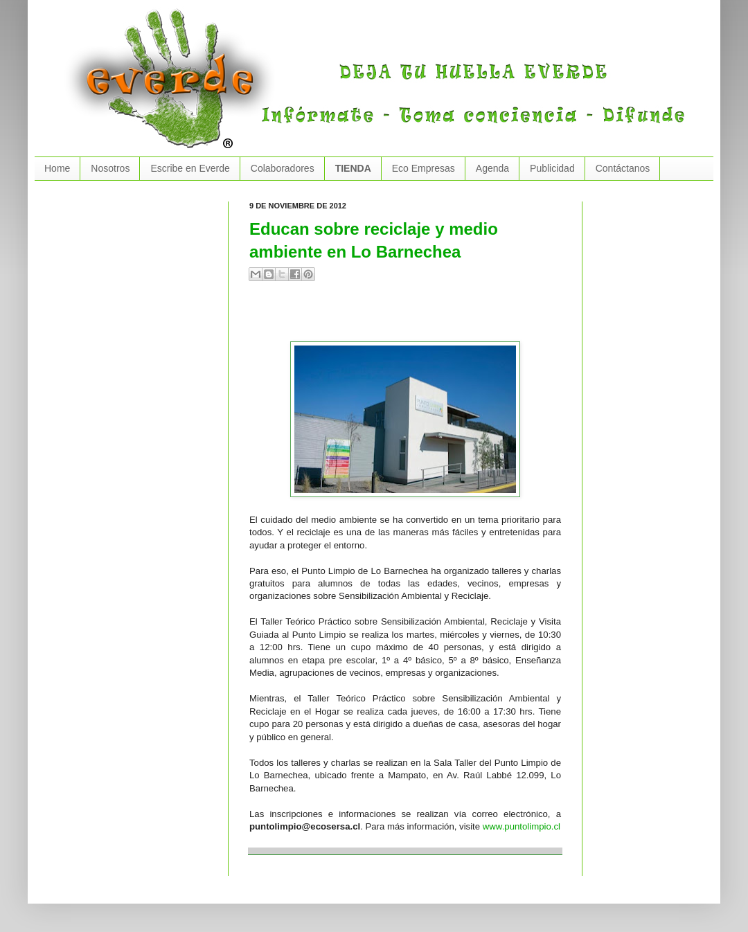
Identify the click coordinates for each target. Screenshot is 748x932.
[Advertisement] (411, 317)
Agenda (492, 168)
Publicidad (552, 168)
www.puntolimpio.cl (521, 826)
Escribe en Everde (189, 168)
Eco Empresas (423, 168)
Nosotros (110, 168)
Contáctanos (623, 168)
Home (57, 168)
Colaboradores (282, 168)
